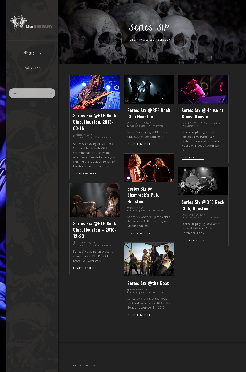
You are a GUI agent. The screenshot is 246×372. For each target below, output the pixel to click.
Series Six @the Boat (148, 283)
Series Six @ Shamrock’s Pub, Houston (143, 195)
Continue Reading (84, 173)
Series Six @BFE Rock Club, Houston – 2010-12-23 (94, 229)
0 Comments (104, 137)
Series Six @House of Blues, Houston (202, 113)
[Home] (131, 39)
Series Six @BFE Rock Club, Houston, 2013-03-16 (94, 121)
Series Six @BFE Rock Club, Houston (203, 205)
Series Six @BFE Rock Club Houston (148, 113)
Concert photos (84, 137)
